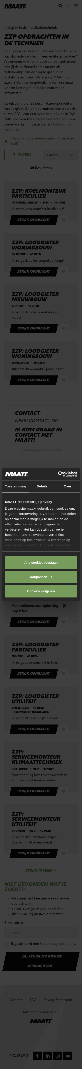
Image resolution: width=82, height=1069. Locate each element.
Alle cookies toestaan (41, 562)
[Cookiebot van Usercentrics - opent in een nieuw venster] (58, 474)
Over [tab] (67, 486)
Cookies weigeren (41, 591)
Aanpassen (41, 577)
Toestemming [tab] (15, 486)
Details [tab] (42, 486)
